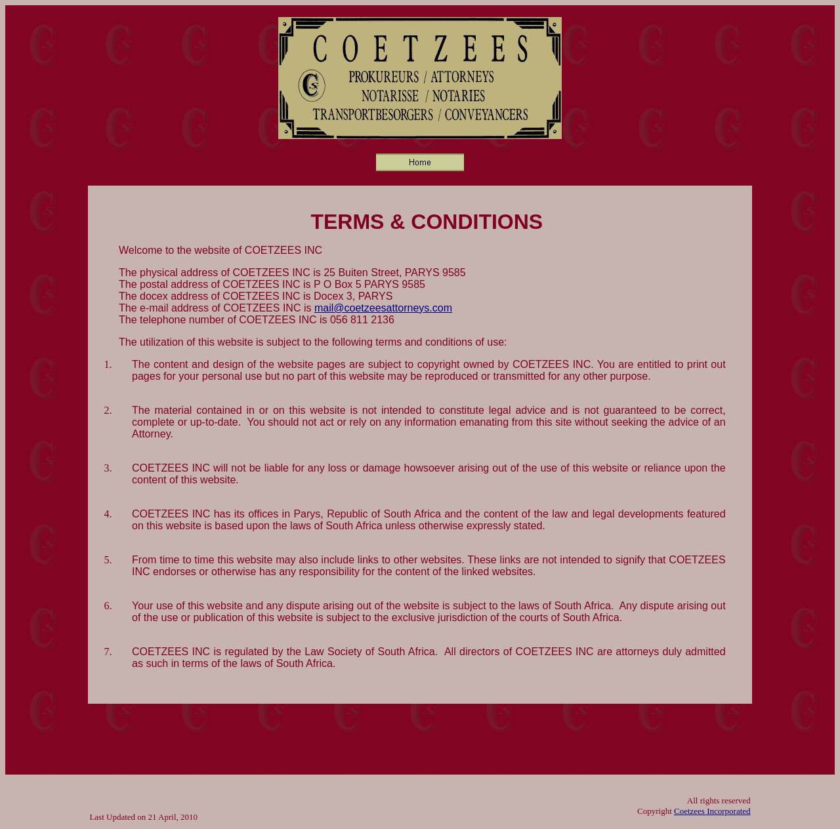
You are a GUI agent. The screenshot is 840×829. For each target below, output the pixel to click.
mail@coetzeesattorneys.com (383, 307)
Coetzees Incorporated (712, 811)
